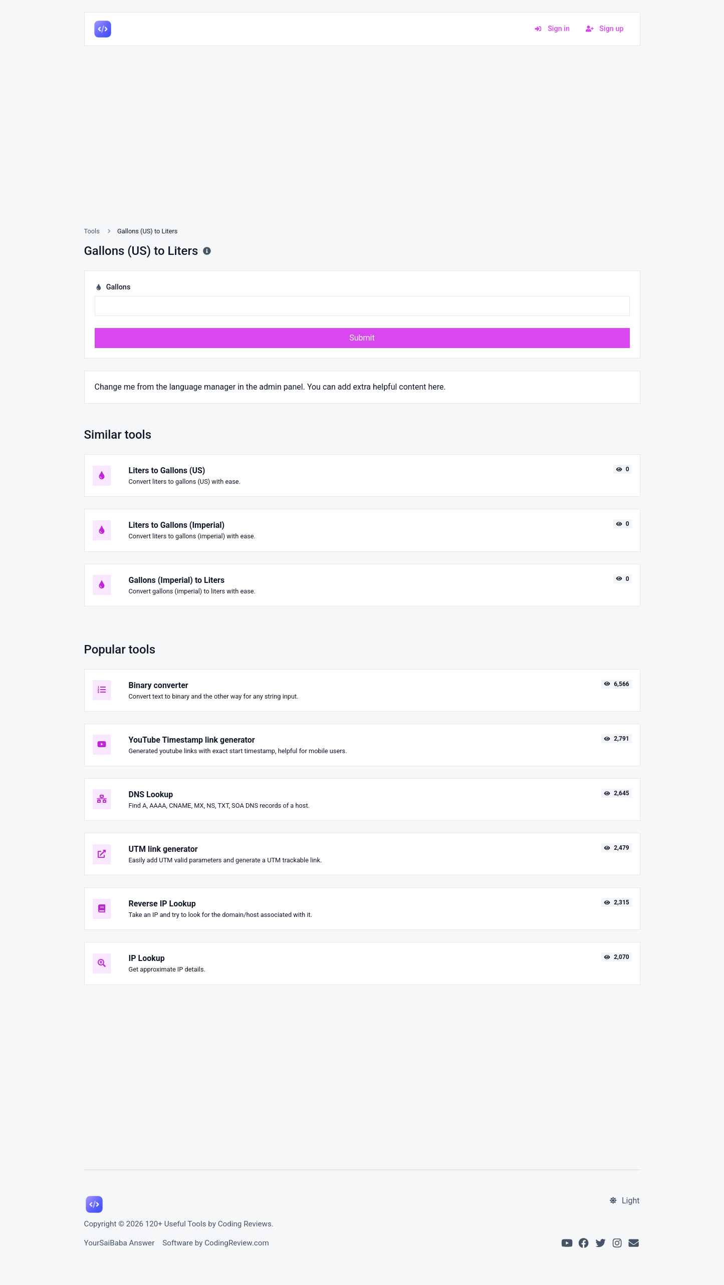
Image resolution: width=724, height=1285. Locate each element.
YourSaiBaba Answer (119, 1242)
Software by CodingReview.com (215, 1242)
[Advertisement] (362, 148)
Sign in (552, 29)
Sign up (605, 29)
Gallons (113, 287)
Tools (92, 231)
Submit (361, 338)
